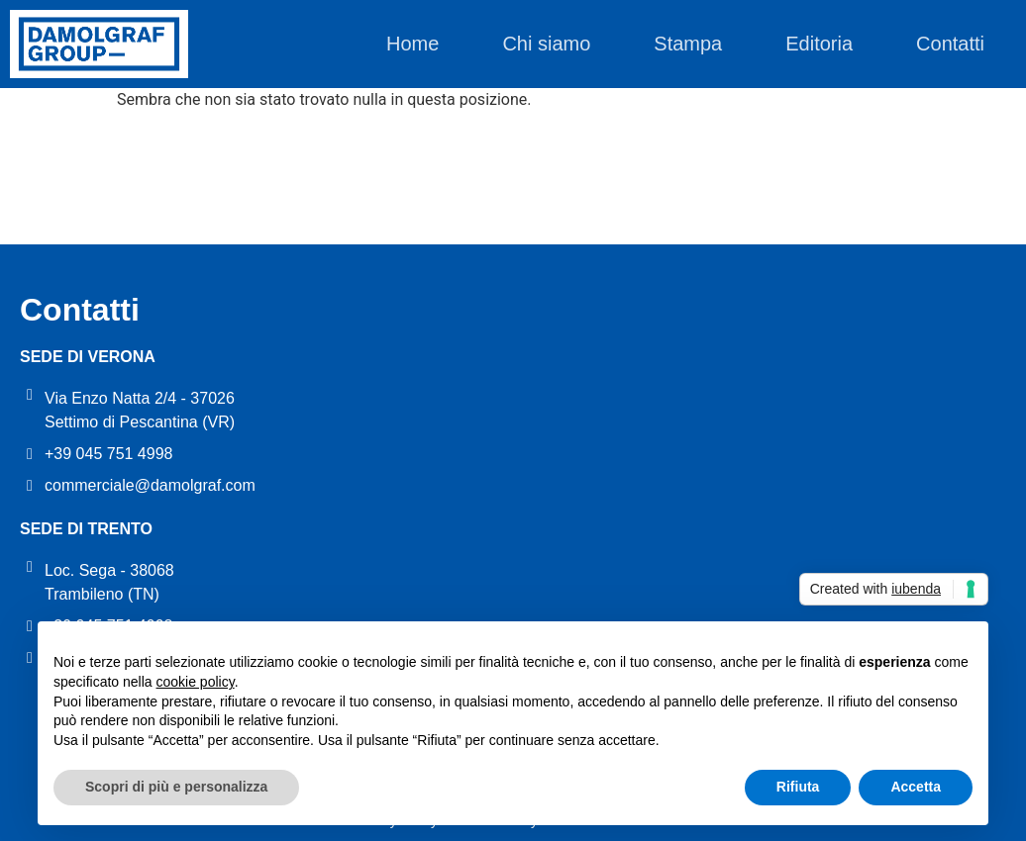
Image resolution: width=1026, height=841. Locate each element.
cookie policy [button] (195, 682)
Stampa (688, 43)
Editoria (819, 43)
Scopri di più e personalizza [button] (176, 786)
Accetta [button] (915, 786)
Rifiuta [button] (798, 786)
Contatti (950, 43)
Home (412, 43)
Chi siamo (546, 43)
